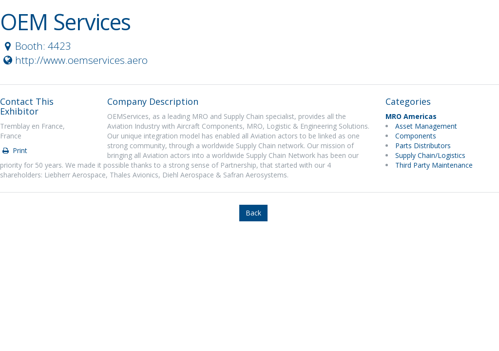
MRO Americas (411, 116)
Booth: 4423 (36, 46)
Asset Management (426, 126)
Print (14, 150)
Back (253, 212)
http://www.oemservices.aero (74, 60)
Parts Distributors (423, 145)
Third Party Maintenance (434, 165)
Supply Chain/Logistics (430, 155)
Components (415, 135)
